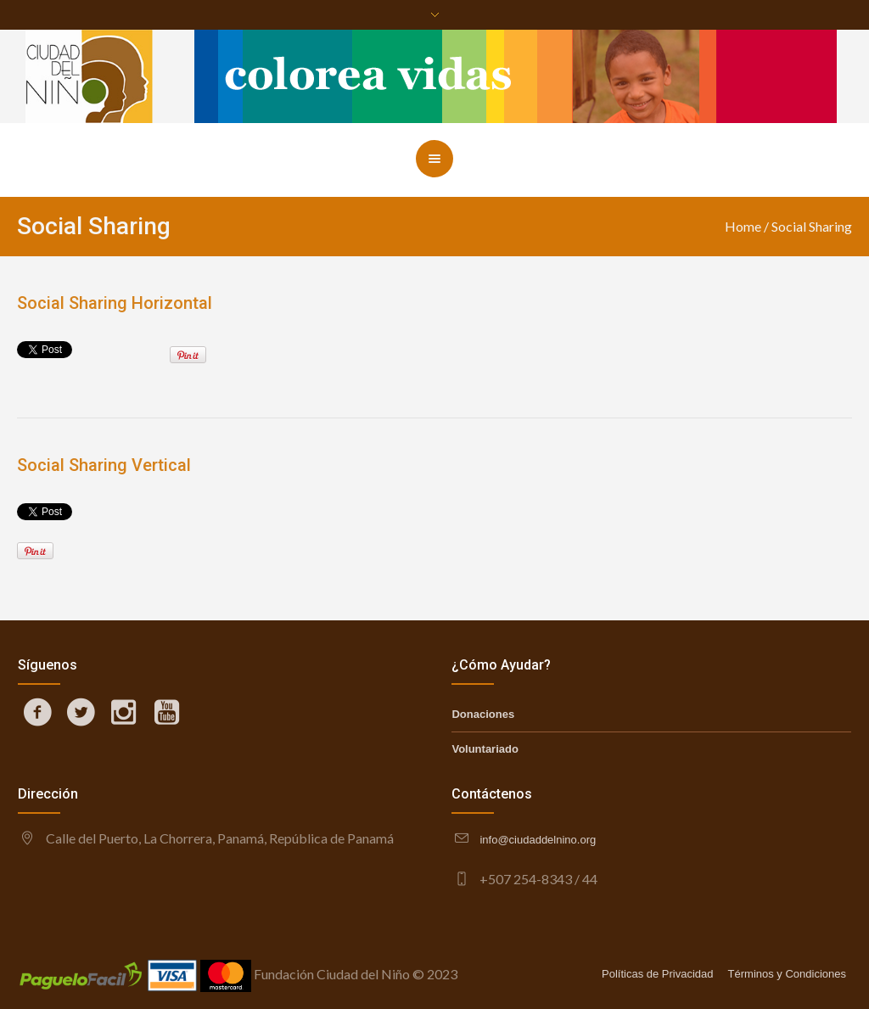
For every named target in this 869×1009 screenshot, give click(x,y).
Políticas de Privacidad (658, 973)
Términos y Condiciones (787, 973)
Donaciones (482, 714)
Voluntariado (484, 749)
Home (743, 226)
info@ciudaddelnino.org (537, 839)
